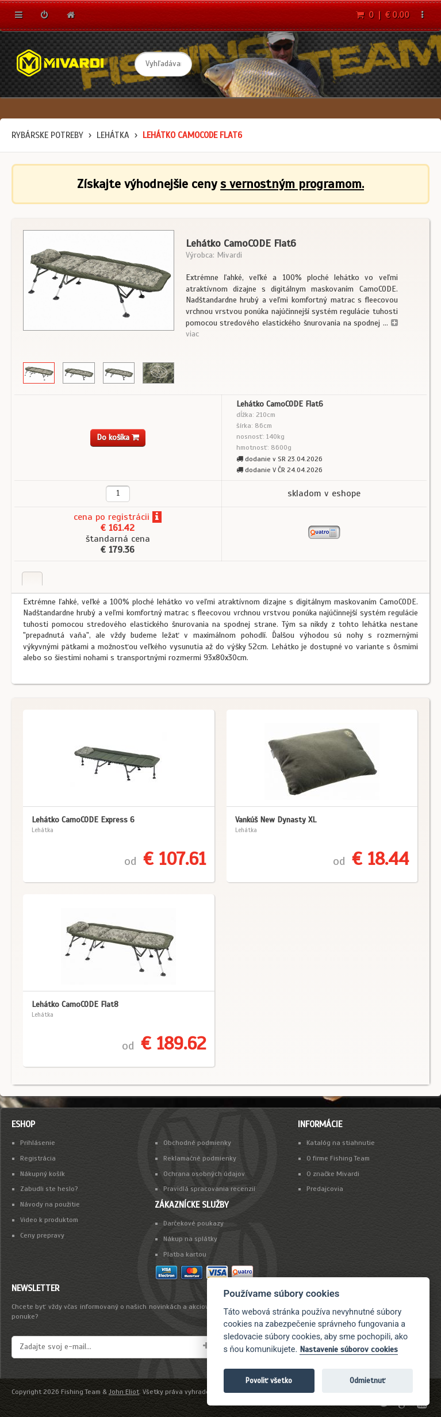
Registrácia (38, 1158)
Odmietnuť (367, 1380)
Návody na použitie (50, 1204)
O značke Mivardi (332, 1174)
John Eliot (124, 1392)
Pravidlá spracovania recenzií (209, 1189)
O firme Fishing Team (338, 1158)
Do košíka (118, 437)
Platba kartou (184, 1254)
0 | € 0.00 (382, 15)
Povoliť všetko (269, 1380)
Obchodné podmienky (197, 1143)
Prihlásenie (37, 1143)
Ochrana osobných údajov (204, 1174)
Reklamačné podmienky (199, 1158)
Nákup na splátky (190, 1239)
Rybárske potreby (47, 135)
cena (83, 517)
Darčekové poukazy (193, 1223)
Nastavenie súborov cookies (349, 1349)
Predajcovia (324, 1189)
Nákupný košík (42, 1174)
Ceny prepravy (42, 1235)
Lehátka (113, 135)
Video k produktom (49, 1220)
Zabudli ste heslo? (49, 1189)
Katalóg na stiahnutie (340, 1143)
